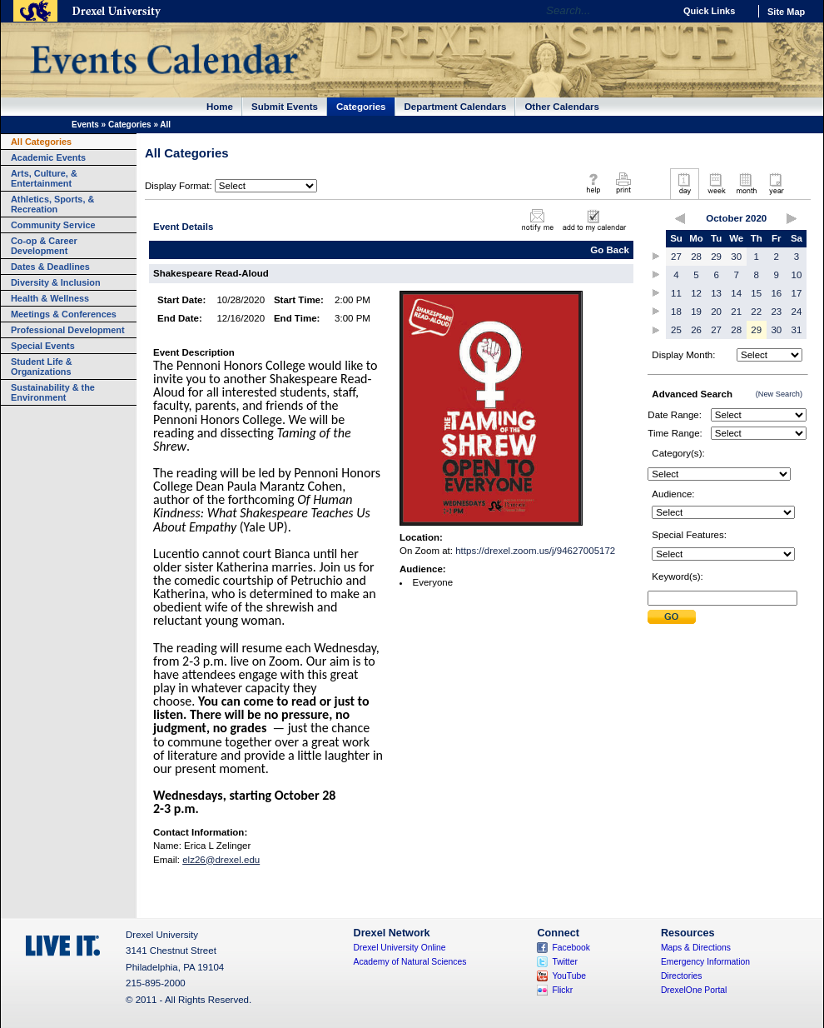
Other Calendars (561, 107)
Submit (672, 617)
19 (696, 312)
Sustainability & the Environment (53, 392)
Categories (361, 107)
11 (676, 293)
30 (736, 257)
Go (657, 10)
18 (676, 312)
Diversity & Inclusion (56, 282)
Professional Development (68, 330)
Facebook (571, 947)
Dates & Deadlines (50, 267)
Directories (681, 976)
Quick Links (709, 11)
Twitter (565, 961)
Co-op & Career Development (44, 246)
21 (736, 312)
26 (696, 330)
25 (676, 330)
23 (776, 312)
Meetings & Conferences (64, 314)
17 (797, 293)
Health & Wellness (50, 298)
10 (797, 275)
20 (716, 312)
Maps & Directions (696, 947)
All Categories (41, 142)
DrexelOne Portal (694, 990)
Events (85, 124)
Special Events (43, 346)
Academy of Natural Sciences (410, 961)
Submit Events (284, 107)
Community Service (53, 225)
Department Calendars (456, 107)
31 (797, 330)
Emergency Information (705, 961)
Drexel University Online (400, 947)
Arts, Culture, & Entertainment (44, 178)
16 (776, 293)
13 (716, 293)
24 (797, 312)
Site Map (786, 12)
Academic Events (48, 157)
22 (756, 312)
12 (696, 293)
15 (756, 293)
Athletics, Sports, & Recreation (52, 204)
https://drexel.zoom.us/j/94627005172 (535, 551)
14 (736, 293)
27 (676, 257)
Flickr (562, 990)
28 (696, 257)
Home (219, 107)
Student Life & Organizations (41, 367)
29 (716, 257)
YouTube (569, 976)
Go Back (609, 250)
